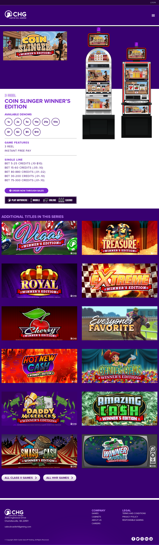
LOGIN (153, 2)
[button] (153, 15)
